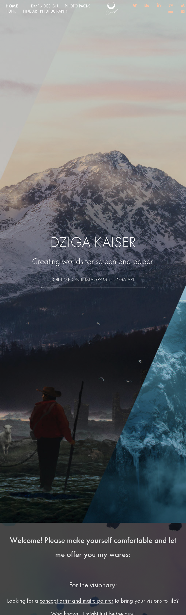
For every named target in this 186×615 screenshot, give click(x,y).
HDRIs (11, 11)
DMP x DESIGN (44, 6)
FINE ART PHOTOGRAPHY (45, 11)
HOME (12, 6)
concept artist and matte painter (76, 600)
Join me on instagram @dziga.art (93, 279)
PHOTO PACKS (77, 6)
